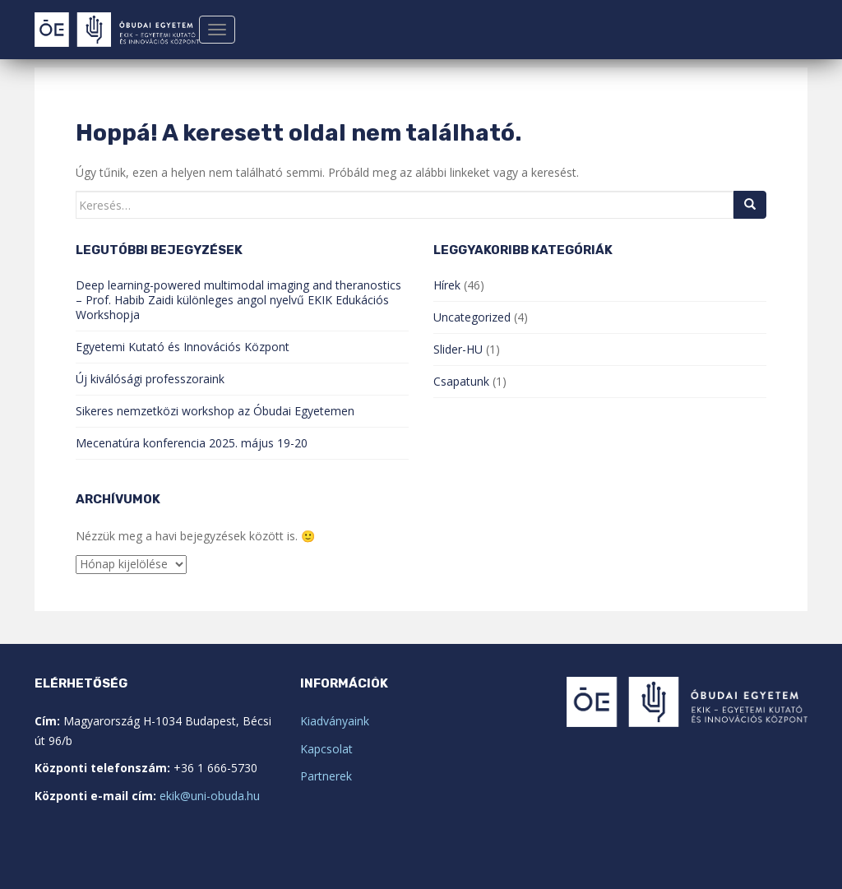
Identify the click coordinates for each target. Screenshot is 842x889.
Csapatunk (461, 381)
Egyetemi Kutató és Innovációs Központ (182, 346)
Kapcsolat (326, 749)
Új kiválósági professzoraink (150, 379)
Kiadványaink (334, 721)
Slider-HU (458, 349)
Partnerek (326, 776)
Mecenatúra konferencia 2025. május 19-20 (192, 443)
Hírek (446, 285)
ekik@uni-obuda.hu (210, 795)
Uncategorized (472, 317)
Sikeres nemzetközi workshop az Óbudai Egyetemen (215, 411)
